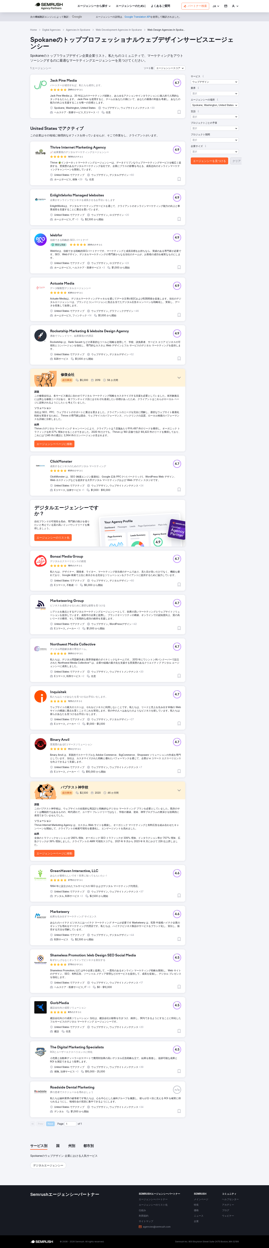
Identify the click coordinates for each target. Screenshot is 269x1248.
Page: (60, 1123)
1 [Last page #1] (81, 1123)
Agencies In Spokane (78, 29)
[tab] (38, 1146)
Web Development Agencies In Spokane (119, 29)
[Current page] (70, 1124)
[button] (216, 6)
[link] (131, 6)
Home (33, 29)
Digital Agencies (51, 29)
